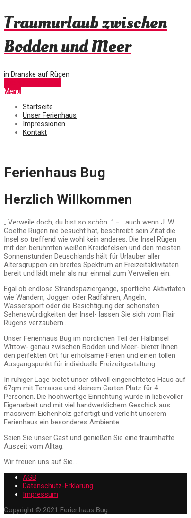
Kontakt (35, 132)
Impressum (40, 494)
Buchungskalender (32, 82)
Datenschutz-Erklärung (58, 486)
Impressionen (44, 124)
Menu (12, 91)
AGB (29, 477)
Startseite (38, 107)
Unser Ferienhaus (50, 115)
